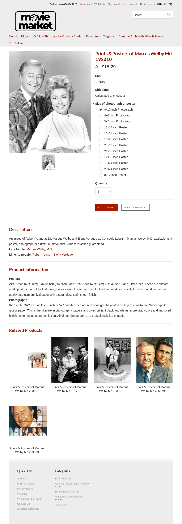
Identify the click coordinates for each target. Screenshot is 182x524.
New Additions (19, 36)
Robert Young (41, 254)
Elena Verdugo (63, 254)
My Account (86, 4)
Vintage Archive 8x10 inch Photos (141, 36)
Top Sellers (16, 43)
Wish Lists (99, 4)
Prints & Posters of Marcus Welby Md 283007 (27, 389)
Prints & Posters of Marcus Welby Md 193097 (111, 389)
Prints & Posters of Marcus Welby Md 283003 (27, 450)
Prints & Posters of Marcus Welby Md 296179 (153, 389)
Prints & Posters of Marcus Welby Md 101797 (69, 389)
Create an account (127, 4)
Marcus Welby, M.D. (40, 249)
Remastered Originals (100, 36)
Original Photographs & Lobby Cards (57, 36)
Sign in (111, 4)
